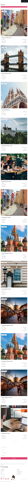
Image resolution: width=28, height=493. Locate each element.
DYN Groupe (16, 490)
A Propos (2, 480)
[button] (24, 2)
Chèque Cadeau (19, 482)
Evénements (2, 483)
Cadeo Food (18, 483)
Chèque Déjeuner (19, 480)
